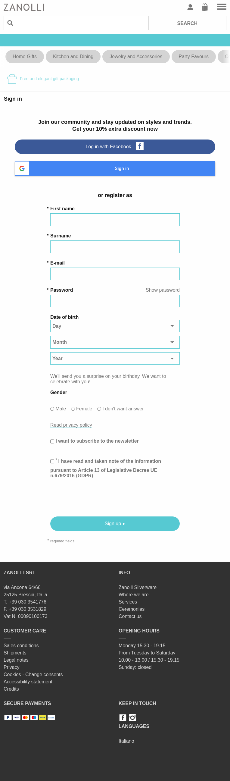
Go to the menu (221, 7)
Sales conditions (21, 645)
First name (62, 208)
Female (84, 408)
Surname (60, 235)
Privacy (11, 667)
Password (61, 290)
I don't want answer (123, 408)
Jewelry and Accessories (136, 56)
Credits (11, 689)
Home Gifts (25, 56)
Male (60, 408)
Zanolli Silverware (138, 587)
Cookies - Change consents (33, 674)
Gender (58, 392)
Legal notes (16, 660)
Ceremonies (132, 609)
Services (128, 601)
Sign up (113, 523)
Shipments (15, 652)
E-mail (57, 262)
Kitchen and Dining (73, 56)
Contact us (130, 616)
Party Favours (194, 56)
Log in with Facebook (108, 146)
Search (187, 23)
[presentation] (96, 497)
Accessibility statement (28, 681)
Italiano (126, 741)
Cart (204, 7)
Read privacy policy (71, 425)
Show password (163, 290)
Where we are (134, 594)
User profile (190, 7)
